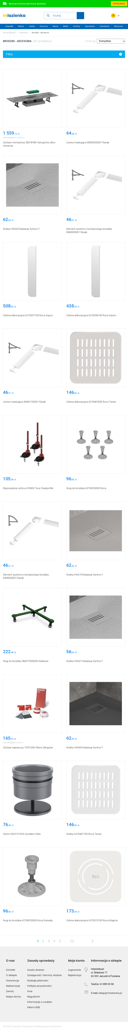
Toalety (32, 26)
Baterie (21, 26)
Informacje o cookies (39, 1002)
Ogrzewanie (90, 26)
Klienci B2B (33, 1007)
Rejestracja (74, 975)
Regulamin (33, 996)
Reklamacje (13, 986)
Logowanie (74, 970)
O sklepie (11, 975)
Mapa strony (13, 996)
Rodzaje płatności (37, 980)
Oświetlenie (104, 26)
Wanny (55, 26)
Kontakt (10, 970)
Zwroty (10, 991)
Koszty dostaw (35, 970)
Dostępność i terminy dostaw (44, 975)
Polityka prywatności (39, 986)
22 (72, 941)
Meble (65, 26)
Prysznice (44, 26)
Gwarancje (12, 980)
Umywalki (9, 26)
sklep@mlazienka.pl (110, 993)
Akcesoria (118, 26)
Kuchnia (76, 26)
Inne (29, 991)
